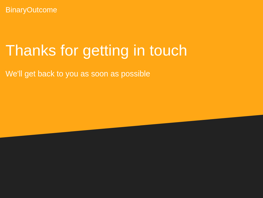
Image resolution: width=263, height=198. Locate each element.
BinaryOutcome (31, 10)
